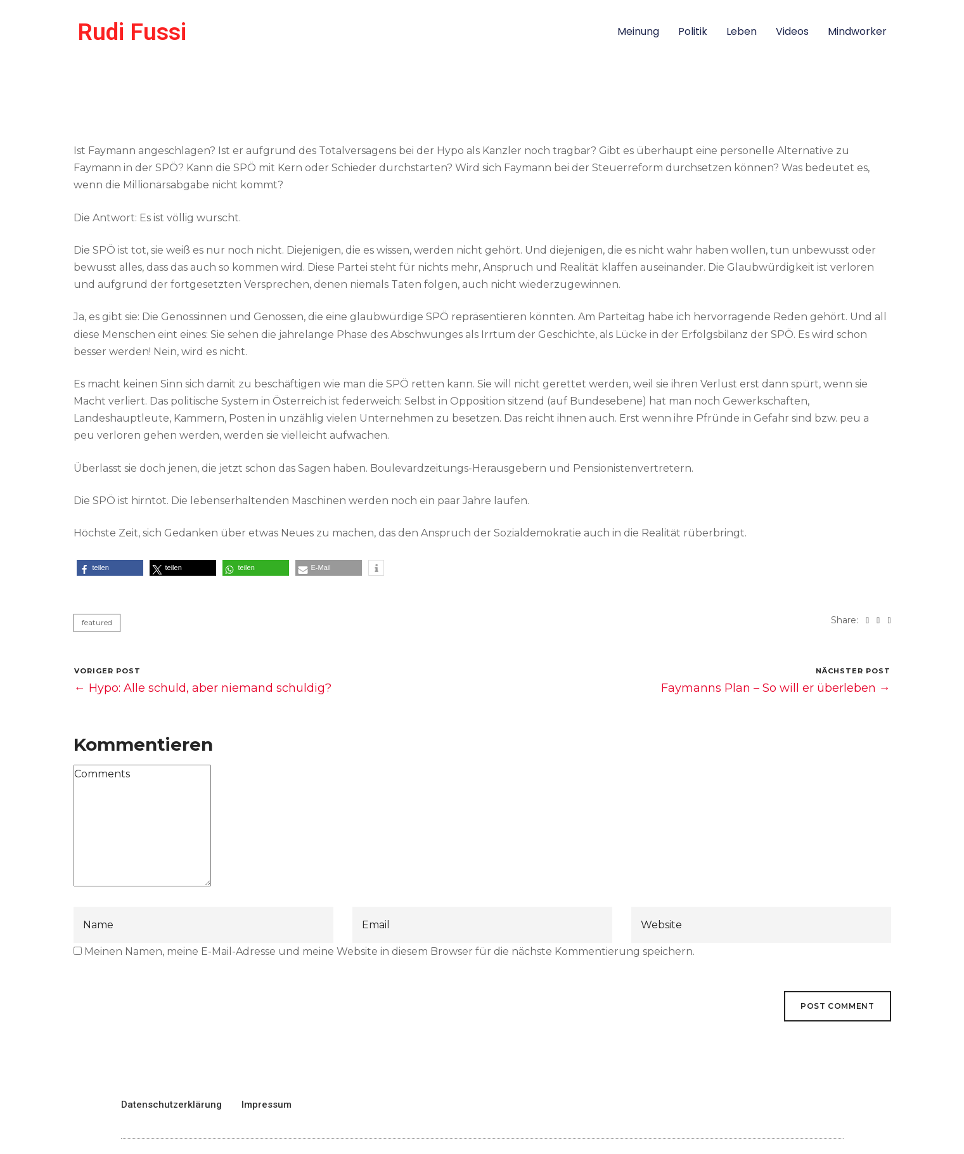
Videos (792, 31)
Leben (741, 31)
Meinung (638, 31)
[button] (110, 568)
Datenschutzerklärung (171, 1104)
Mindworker (857, 31)
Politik (692, 31)
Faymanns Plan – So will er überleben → (775, 688)
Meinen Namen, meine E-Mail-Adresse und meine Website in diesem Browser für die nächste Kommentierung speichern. (389, 951)
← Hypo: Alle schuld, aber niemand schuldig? (202, 688)
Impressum (266, 1104)
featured (97, 622)
